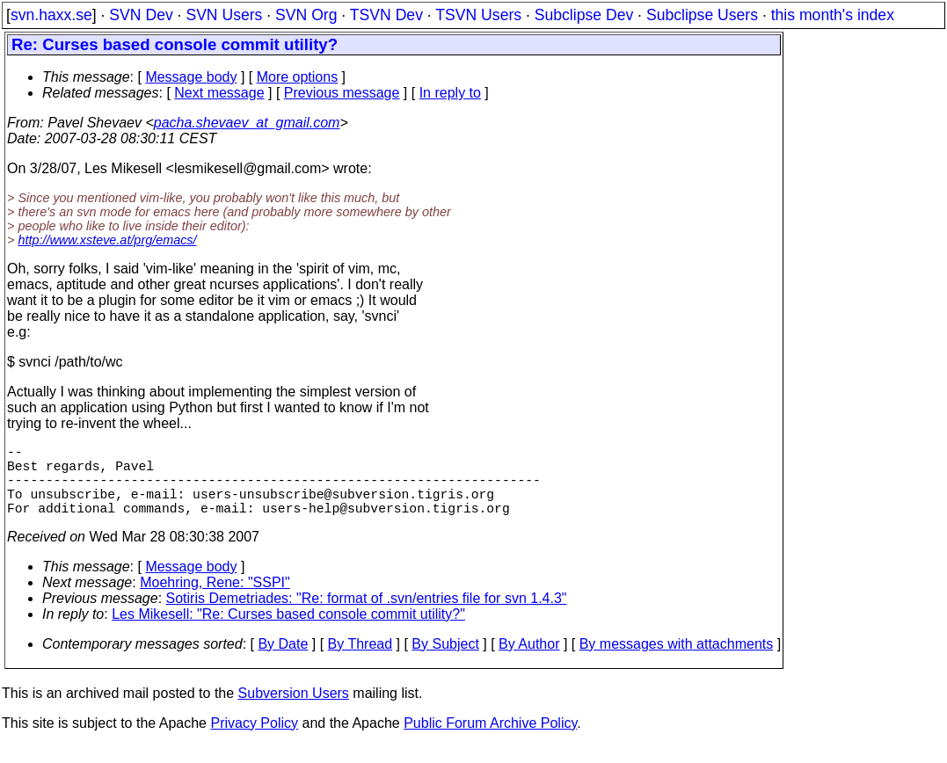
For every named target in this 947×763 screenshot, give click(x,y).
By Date (283, 661)
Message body (191, 76)
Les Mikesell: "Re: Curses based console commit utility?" (288, 631)
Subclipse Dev (584, 15)
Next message (219, 92)
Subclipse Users (702, 15)
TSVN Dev (386, 15)
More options (298, 76)
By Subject (445, 661)
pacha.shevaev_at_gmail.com (247, 122)
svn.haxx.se (51, 15)
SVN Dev (140, 15)
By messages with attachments (676, 661)
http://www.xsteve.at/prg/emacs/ (107, 240)
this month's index (832, 15)
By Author (529, 661)
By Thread (360, 661)
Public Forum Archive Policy (490, 740)
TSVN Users (478, 15)
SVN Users (224, 15)
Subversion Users (293, 710)
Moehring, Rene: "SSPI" (215, 599)
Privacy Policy (254, 740)
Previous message (342, 92)
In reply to (450, 92)
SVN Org (306, 15)
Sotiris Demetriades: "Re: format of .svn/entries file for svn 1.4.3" (366, 615)
